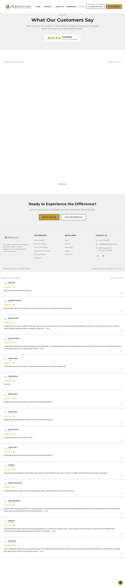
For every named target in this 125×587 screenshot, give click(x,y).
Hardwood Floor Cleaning (42, 436)
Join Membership (74, 217)
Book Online (113, 7)
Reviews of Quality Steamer (13, 62)
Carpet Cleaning (39, 426)
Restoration (37, 443)
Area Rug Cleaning (40, 440)
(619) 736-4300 (95, 7)
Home (38, 7)
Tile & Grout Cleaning (40, 433)
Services (48, 7)
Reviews (82, 7)
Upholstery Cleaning (40, 429)
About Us (60, 7)
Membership (71, 7)
